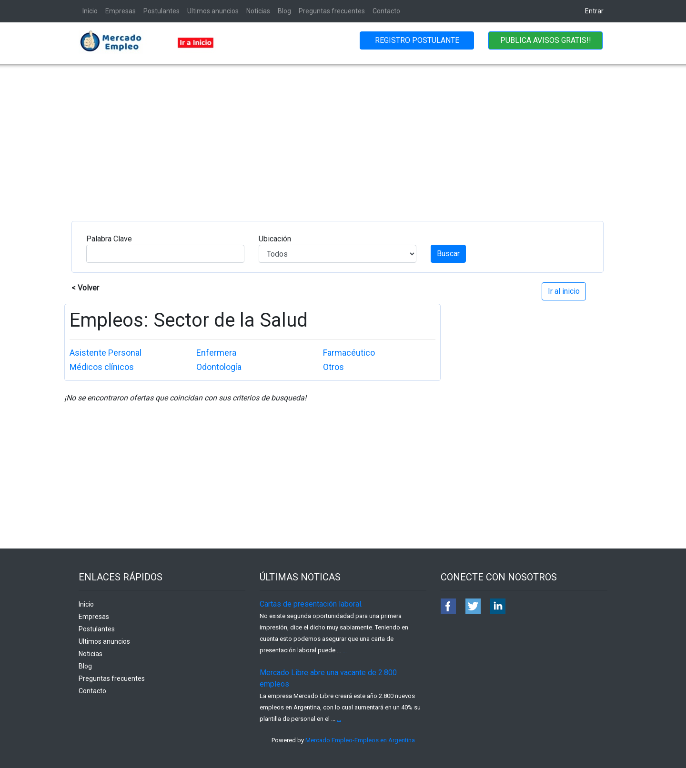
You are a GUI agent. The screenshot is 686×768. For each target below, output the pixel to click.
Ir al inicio (564, 291)
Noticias (258, 11)
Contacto (386, 11)
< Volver (85, 287)
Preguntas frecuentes (332, 11)
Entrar (594, 11)
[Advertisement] (343, 135)
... (345, 650)
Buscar (448, 253)
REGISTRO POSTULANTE (417, 40)
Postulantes (161, 11)
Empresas (120, 11)
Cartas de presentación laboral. (311, 603)
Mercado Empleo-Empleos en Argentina (360, 740)
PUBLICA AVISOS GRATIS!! (545, 40)
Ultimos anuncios (213, 11)
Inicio (90, 11)
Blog (284, 11)
